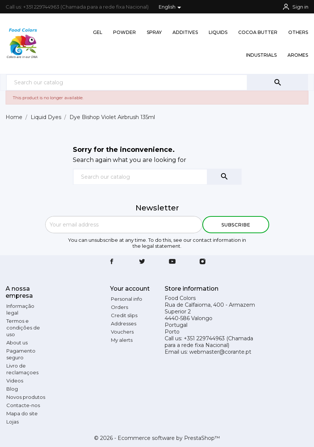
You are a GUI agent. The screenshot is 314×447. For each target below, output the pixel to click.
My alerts (122, 340)
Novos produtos (25, 397)
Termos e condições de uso (23, 327)
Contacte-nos (23, 405)
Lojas (12, 422)
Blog (12, 389)
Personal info (126, 299)
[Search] (127, 82)
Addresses (123, 323)
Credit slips (124, 315)
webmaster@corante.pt (220, 351)
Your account (130, 288)
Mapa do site (22, 413)
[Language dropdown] (171, 7)
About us (17, 343)
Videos (14, 381)
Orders (119, 307)
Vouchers (122, 332)
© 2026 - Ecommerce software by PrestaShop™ (157, 438)
